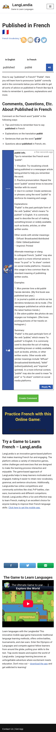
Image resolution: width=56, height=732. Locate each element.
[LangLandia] (17, 6)
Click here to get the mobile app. (24, 507)
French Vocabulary (10, 38)
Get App (19, 729)
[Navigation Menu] (50, 6)
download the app (39, 663)
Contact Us (7, 729)
